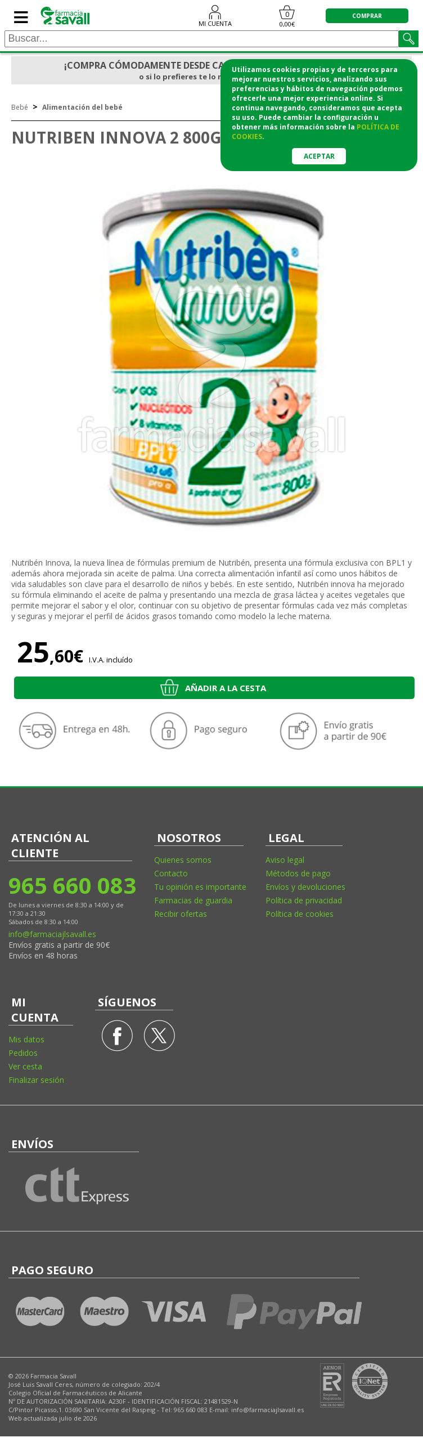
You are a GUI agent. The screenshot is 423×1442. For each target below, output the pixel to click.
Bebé (19, 107)
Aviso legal (285, 859)
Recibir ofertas (180, 913)
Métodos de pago (298, 873)
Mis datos (26, 1039)
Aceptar (319, 156)
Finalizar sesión (36, 1079)
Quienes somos (183, 859)
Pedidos (23, 1052)
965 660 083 (71, 885)
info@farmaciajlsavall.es (52, 934)
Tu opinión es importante (200, 886)
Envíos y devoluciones (305, 886)
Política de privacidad (304, 900)
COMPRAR (367, 16)
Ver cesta (25, 1066)
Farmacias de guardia (193, 900)
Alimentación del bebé (82, 107)
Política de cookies (300, 913)
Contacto (171, 873)
